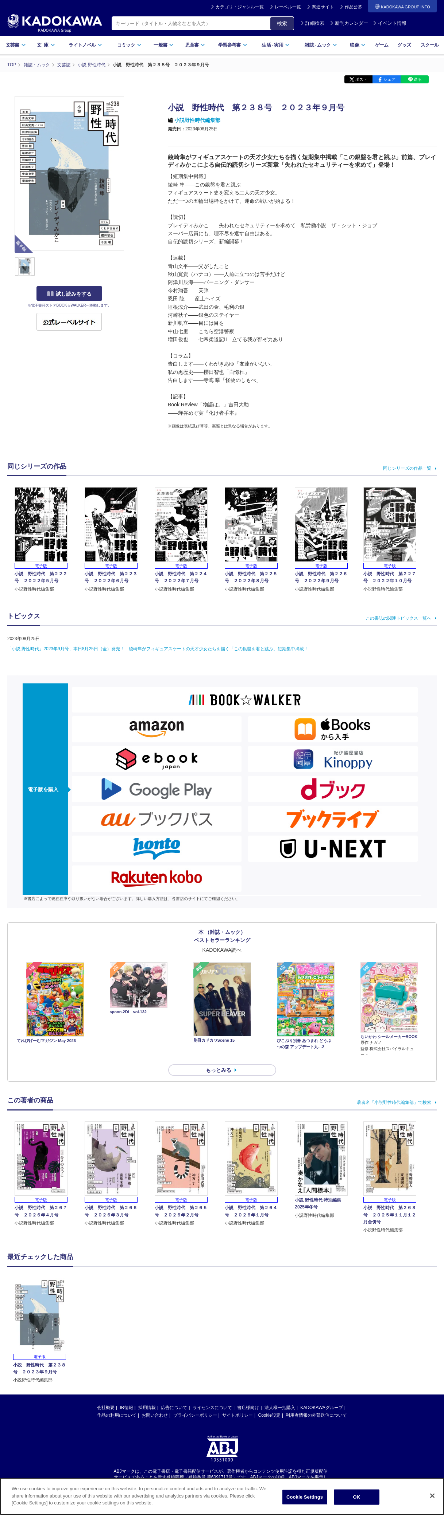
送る (418, 79)
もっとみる (218, 1070)
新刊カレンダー (349, 23)
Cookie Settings (304, 1497)
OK (356, 1497)
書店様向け (248, 1407)
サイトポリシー (237, 1415)
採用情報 (147, 1407)
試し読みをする (69, 294)
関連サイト (323, 6)
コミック (129, 45)
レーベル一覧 (288, 6)
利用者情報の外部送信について (316, 1415)
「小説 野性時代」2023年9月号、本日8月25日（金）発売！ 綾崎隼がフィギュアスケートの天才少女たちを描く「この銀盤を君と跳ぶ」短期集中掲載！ (157, 648)
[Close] (432, 1496)
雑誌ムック (321, 45)
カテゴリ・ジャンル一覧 (240, 6)
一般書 (164, 45)
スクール (430, 45)
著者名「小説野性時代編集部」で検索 (394, 1102)
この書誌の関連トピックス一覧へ (398, 618)
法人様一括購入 (280, 1407)
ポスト (361, 79)
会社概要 (106, 1407)
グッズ (404, 45)
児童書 (195, 45)
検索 (282, 23)
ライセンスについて (212, 1407)
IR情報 (126, 1407)
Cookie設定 (269, 1415)
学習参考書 (232, 45)
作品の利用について (116, 1415)
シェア (389, 79)
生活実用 (276, 45)
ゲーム (382, 45)
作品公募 (353, 6)
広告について (174, 1407)
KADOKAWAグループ (321, 1407)
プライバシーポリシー (195, 1415)
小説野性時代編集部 (197, 120)
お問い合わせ (155, 1415)
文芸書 (16, 45)
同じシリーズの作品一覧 (407, 468)
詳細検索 (312, 23)
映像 (358, 45)
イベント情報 (389, 23)
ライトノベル (85, 45)
